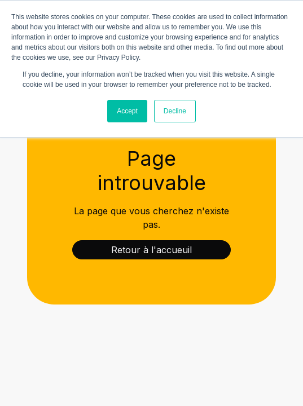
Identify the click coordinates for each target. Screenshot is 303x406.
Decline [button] (175, 111)
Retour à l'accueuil (151, 249)
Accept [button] (127, 111)
